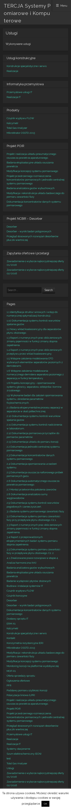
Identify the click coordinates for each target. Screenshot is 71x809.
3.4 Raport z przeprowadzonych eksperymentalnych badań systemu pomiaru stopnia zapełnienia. (32, 541)
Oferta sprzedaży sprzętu (21, 675)
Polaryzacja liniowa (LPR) (21, 695)
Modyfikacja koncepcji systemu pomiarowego (32, 171)
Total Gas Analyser (17, 127)
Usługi (10, 768)
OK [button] (45, 803)
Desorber (12, 226)
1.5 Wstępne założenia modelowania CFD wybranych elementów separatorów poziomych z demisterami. (35, 362)
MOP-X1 (11, 671)
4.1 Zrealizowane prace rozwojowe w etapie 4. (33, 558)
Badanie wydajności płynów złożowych (29, 581)
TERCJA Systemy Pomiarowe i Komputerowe (27, 13)
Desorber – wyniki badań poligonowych (29, 231)
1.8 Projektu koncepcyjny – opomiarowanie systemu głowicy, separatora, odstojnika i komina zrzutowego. (34, 387)
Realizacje (12, 71)
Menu (63, 5)
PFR (9, 685)
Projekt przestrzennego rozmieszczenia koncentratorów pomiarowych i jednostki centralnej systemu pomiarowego (35, 180)
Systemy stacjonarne (18, 748)
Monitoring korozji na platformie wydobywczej (33, 666)
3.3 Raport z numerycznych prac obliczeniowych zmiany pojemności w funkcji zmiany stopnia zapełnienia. (34, 528)
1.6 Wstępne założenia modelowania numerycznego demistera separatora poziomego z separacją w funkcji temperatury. (35, 374)
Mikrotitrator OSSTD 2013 (21, 132)
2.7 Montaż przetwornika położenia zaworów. (32, 489)
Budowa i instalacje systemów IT (25, 586)
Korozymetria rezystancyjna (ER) (25, 643)
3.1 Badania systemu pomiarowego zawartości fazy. (35, 511)
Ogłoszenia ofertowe (18, 680)
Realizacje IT (14, 97)
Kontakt (11, 638)
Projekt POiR (14, 708)
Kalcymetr (12, 123)
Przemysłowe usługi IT (19, 92)
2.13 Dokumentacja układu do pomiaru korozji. (33, 441)
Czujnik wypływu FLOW (20, 118)
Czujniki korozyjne (17, 595)
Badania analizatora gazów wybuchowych (31, 188)
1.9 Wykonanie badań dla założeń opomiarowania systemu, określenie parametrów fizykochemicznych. (35, 399)
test (9, 758)
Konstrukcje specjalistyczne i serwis (27, 66)
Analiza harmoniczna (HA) (21, 562)
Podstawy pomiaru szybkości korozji (27, 690)
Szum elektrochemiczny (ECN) (24, 753)
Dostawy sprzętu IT (17, 618)
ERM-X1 (11, 623)
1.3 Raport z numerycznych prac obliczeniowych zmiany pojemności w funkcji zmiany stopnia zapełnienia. (34, 341)
